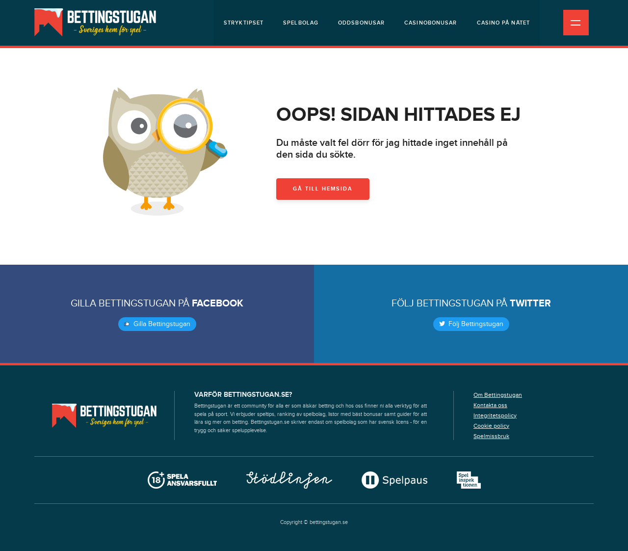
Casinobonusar (430, 23)
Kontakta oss (490, 405)
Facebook (217, 303)
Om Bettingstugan (497, 394)
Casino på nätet (503, 23)
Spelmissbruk (491, 436)
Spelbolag (300, 23)
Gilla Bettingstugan (157, 324)
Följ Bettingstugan (471, 324)
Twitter (530, 303)
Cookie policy (491, 425)
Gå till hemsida (323, 189)
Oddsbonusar (361, 23)
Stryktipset (243, 23)
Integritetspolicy (495, 415)
